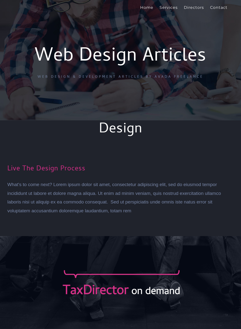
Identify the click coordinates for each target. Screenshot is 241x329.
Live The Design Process (46, 169)
